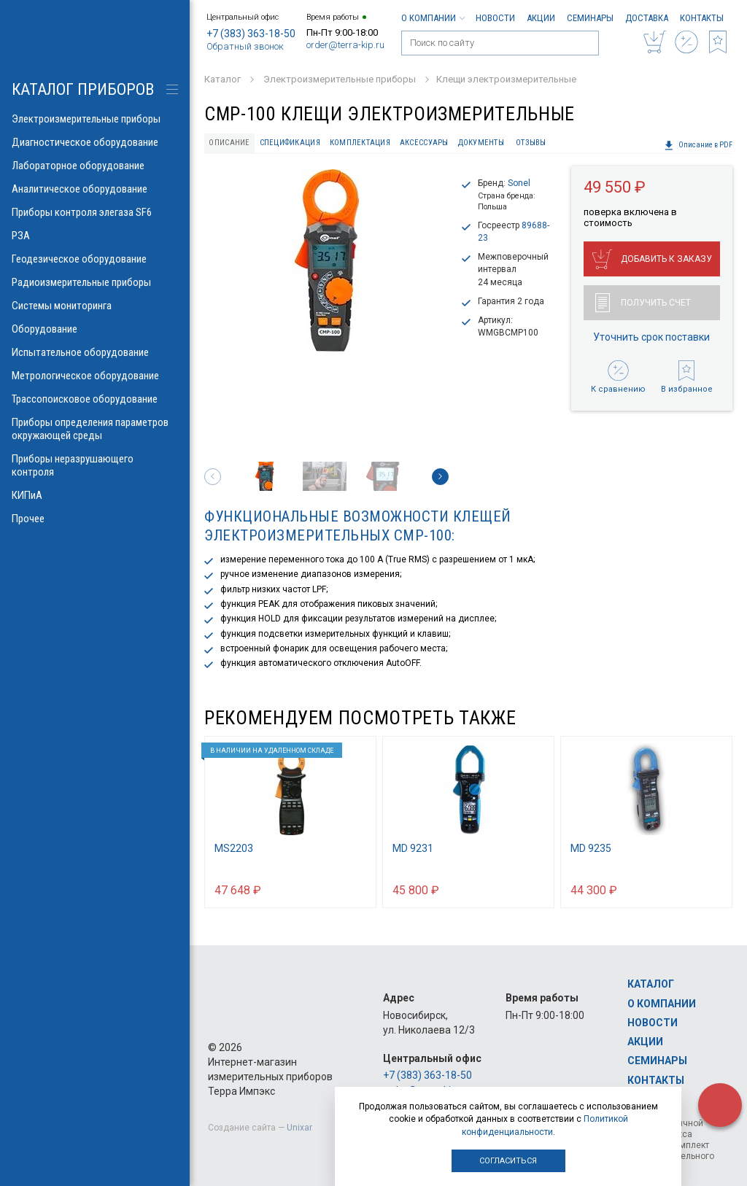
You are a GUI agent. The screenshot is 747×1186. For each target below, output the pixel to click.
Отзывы (531, 142)
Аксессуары (424, 142)
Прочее (95, 518)
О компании (432, 17)
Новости (495, 17)
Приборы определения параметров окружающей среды (95, 429)
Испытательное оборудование (95, 352)
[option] (326, 260)
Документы (481, 142)
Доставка (646, 17)
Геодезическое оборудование (95, 259)
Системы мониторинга (95, 305)
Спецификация (290, 142)
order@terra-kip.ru (345, 44)
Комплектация (360, 142)
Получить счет (643, 302)
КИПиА (95, 495)
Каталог (650, 984)
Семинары (590, 17)
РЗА (95, 235)
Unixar (299, 1128)
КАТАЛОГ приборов (83, 89)
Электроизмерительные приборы (95, 118)
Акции (541, 17)
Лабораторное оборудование (95, 165)
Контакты (702, 17)
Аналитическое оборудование (95, 188)
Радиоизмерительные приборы (95, 282)
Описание (229, 142)
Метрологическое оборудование (95, 375)
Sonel (519, 183)
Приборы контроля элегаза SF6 (95, 212)
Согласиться (508, 1161)
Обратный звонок (245, 46)
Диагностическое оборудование (95, 142)
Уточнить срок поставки (651, 337)
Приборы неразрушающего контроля (95, 465)
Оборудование (95, 329)
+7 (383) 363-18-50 (250, 33)
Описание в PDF (698, 145)
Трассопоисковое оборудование (95, 399)
